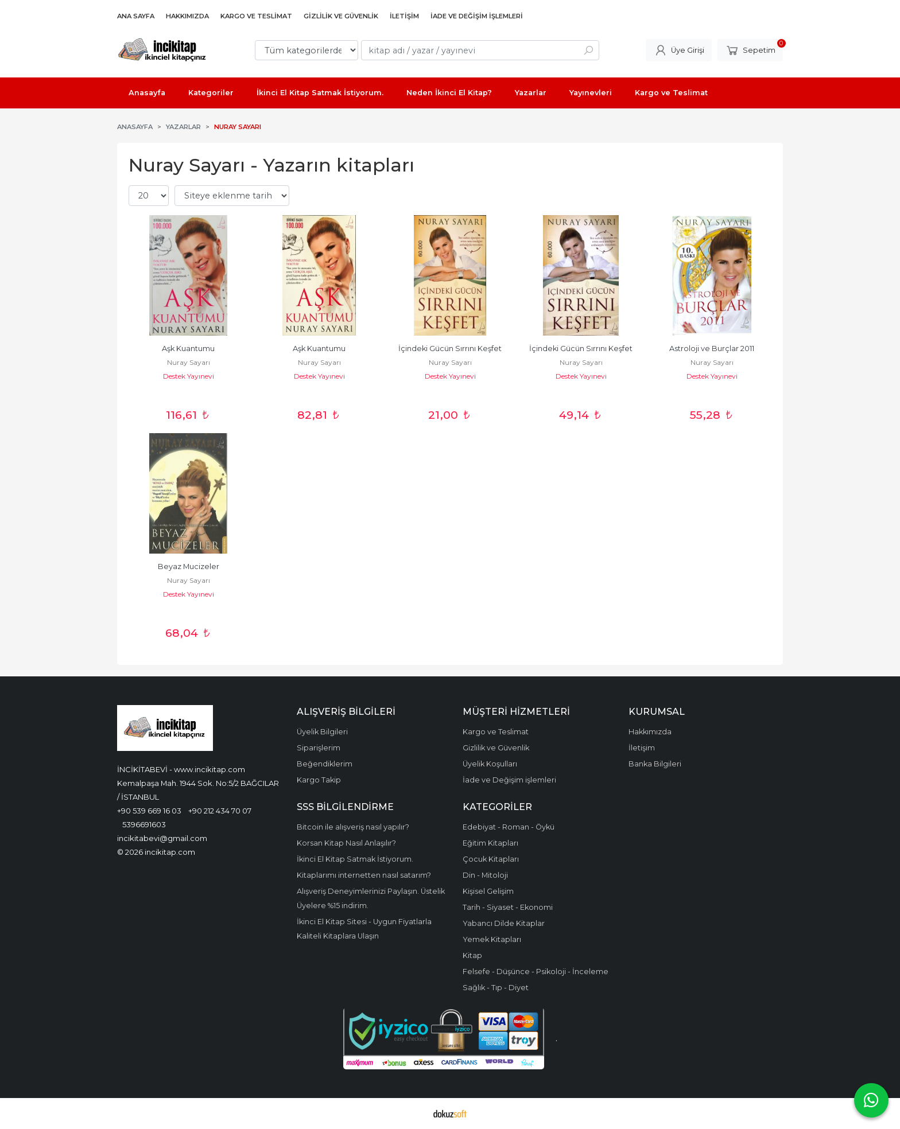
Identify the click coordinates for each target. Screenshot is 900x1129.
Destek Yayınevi (188, 376)
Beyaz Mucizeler (188, 566)
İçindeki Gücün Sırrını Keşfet (450, 348)
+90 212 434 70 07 (219, 810)
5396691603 (144, 824)
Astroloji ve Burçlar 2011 (711, 348)
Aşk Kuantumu (188, 348)
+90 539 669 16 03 (149, 810)
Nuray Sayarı (188, 362)
